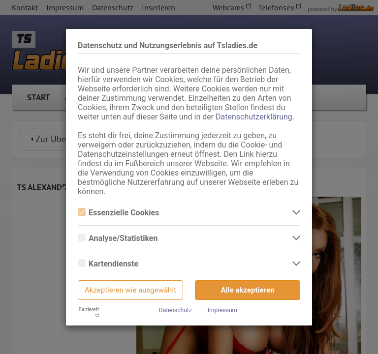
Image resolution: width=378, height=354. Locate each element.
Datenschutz (175, 310)
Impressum (222, 310)
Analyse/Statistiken (118, 238)
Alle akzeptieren (248, 290)
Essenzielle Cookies (118, 212)
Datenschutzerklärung (254, 116)
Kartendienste (108, 263)
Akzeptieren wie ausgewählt (130, 290)
